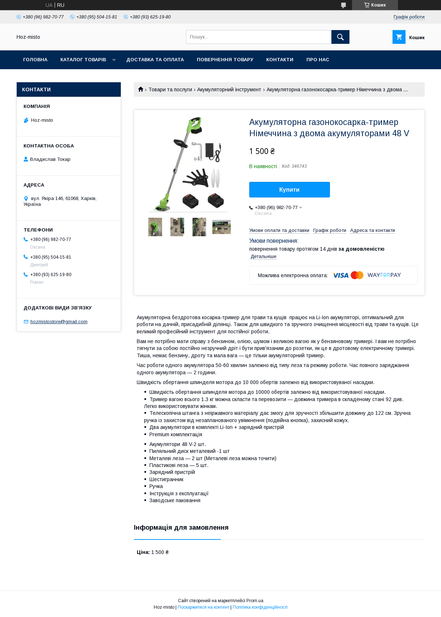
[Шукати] (340, 37)
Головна (35, 59)
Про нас (317, 59)
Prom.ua (254, 600)
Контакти (279, 59)
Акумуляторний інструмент (229, 89)
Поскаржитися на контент (203, 607)
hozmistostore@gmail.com (59, 321)
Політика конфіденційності (260, 607)
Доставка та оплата (155, 59)
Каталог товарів (83, 59)
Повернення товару (225, 59)
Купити (289, 190)
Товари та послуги (170, 89)
